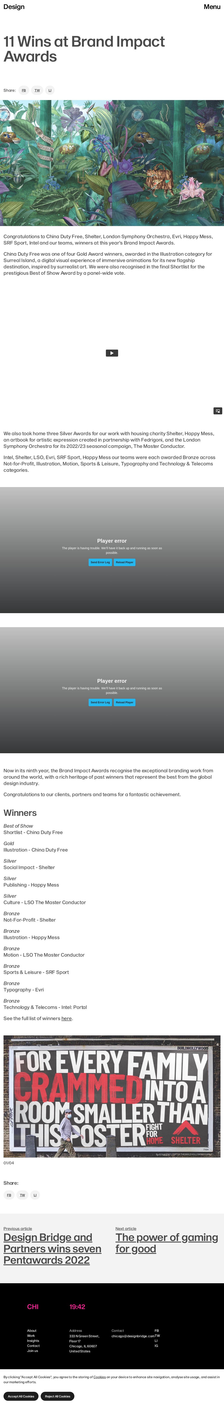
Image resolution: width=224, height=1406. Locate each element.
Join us (32, 1351)
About (32, 1330)
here (66, 1018)
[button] (21, 1396)
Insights (33, 1341)
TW (37, 90)
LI (50, 90)
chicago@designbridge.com (133, 1336)
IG (156, 1346)
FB (24, 90)
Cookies (99, 1377)
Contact (33, 1346)
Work (31, 1335)
